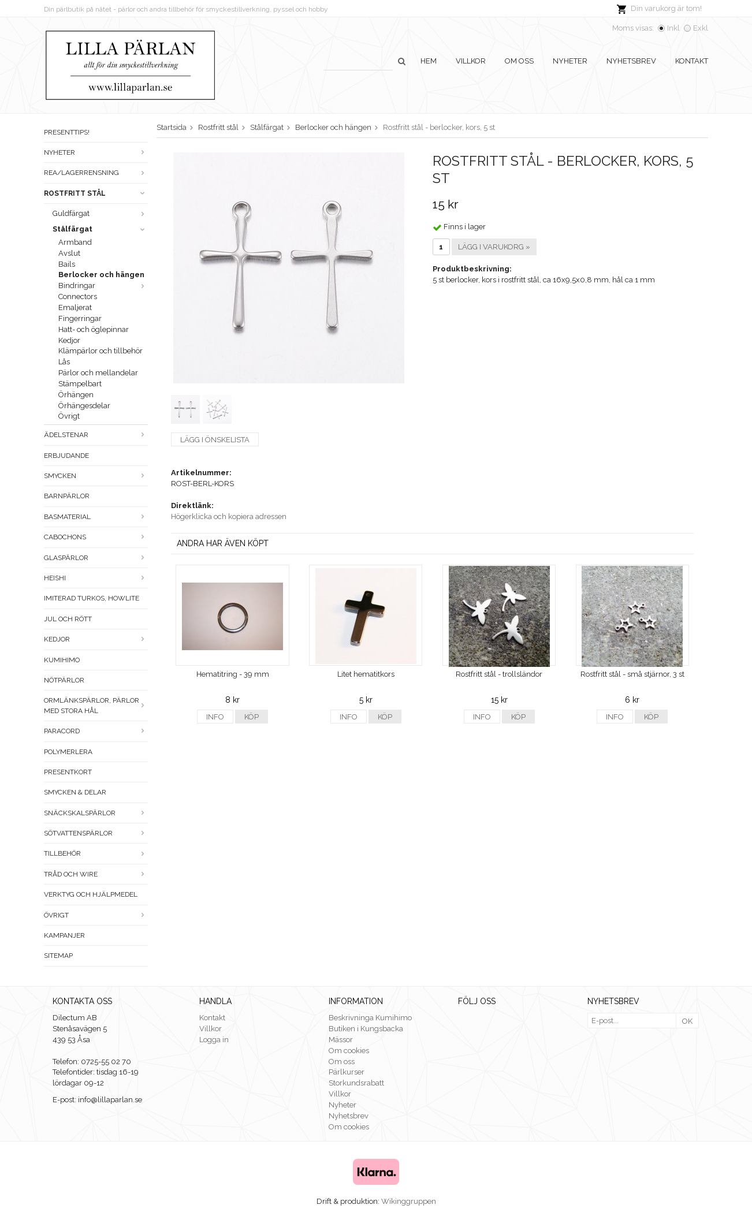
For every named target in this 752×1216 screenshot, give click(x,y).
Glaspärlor (96, 558)
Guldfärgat (100, 213)
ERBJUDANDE (66, 456)
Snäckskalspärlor (96, 813)
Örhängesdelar (84, 405)
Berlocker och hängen (101, 274)
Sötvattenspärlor (96, 833)
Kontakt (691, 61)
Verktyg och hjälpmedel (90, 894)
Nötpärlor (64, 680)
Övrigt (69, 416)
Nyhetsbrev (631, 61)
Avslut (69, 253)
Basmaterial (96, 517)
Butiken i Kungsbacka (366, 1028)
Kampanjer (64, 935)
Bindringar (103, 285)
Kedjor (69, 340)
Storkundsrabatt (356, 1083)
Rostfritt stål (96, 193)
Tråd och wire (96, 874)
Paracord (96, 731)
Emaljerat (75, 307)
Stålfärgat (100, 229)
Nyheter (570, 61)
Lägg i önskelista (215, 439)
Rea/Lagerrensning (96, 173)
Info (215, 717)
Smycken (96, 476)
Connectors (77, 296)
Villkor (471, 61)
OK (687, 1021)
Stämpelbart (80, 383)
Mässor (341, 1039)
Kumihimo (62, 660)
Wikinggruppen (408, 1201)
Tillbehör (96, 853)
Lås (64, 361)
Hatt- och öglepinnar (93, 329)
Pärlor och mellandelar (98, 372)
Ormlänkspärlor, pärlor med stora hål (96, 705)
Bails (66, 264)
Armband (75, 242)
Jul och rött (68, 619)
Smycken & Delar (75, 792)
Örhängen (76, 394)
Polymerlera (68, 752)
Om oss (519, 61)
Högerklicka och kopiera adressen (228, 516)
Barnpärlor (67, 496)
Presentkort (68, 772)
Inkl (673, 28)
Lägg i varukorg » (494, 247)
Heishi (96, 578)
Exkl (700, 28)
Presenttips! (67, 132)
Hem (428, 61)
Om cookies (349, 1050)
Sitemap (58, 956)
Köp (251, 717)
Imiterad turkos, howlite (91, 598)
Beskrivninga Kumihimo (370, 1017)
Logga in (214, 1039)
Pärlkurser (346, 1072)
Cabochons (96, 537)
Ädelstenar (96, 435)
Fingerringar (80, 318)
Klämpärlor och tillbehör (100, 350)
